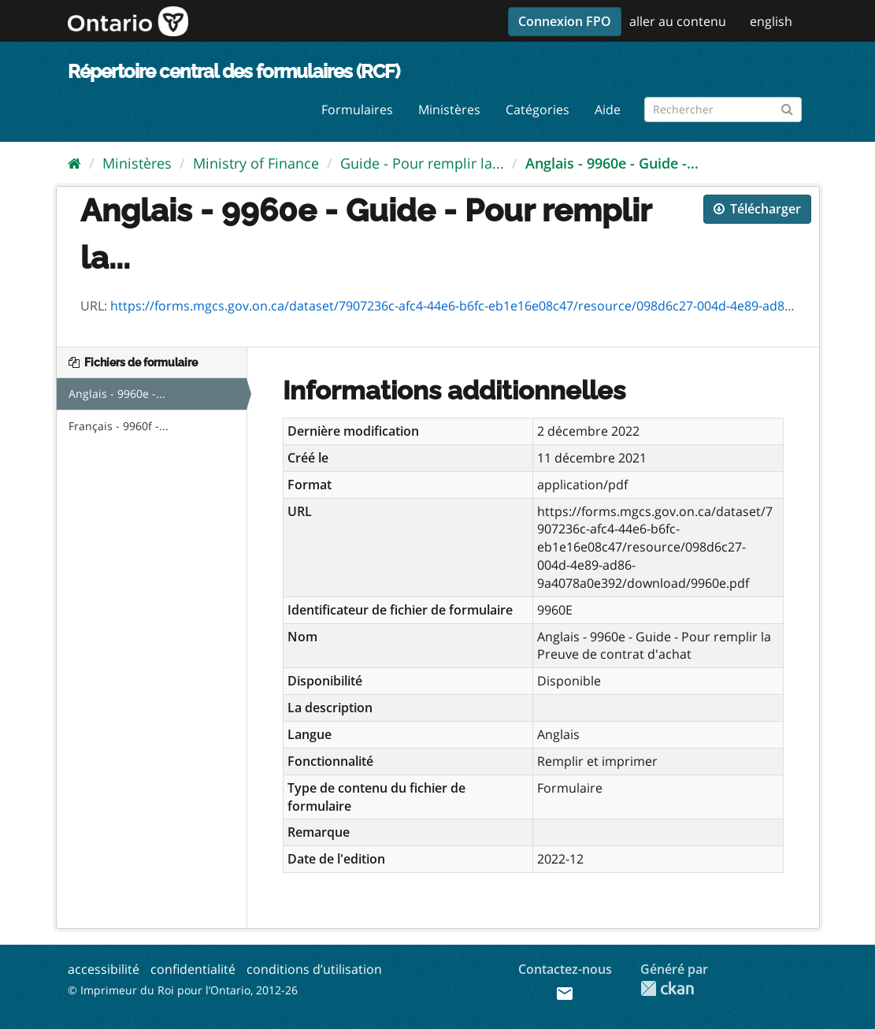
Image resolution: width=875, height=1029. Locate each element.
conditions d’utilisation (314, 969)
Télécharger (757, 208)
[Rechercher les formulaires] (723, 109)
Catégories (537, 109)
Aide (608, 109)
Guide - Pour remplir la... (422, 163)
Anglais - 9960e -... (117, 393)
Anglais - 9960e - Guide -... (612, 163)
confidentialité (192, 969)
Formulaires (357, 109)
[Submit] (787, 106)
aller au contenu (677, 21)
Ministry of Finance (256, 163)
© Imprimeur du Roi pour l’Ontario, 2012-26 (183, 990)
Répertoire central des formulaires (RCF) (233, 71)
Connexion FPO (564, 21)
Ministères (449, 109)
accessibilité (103, 969)
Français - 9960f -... (119, 425)
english (771, 21)
